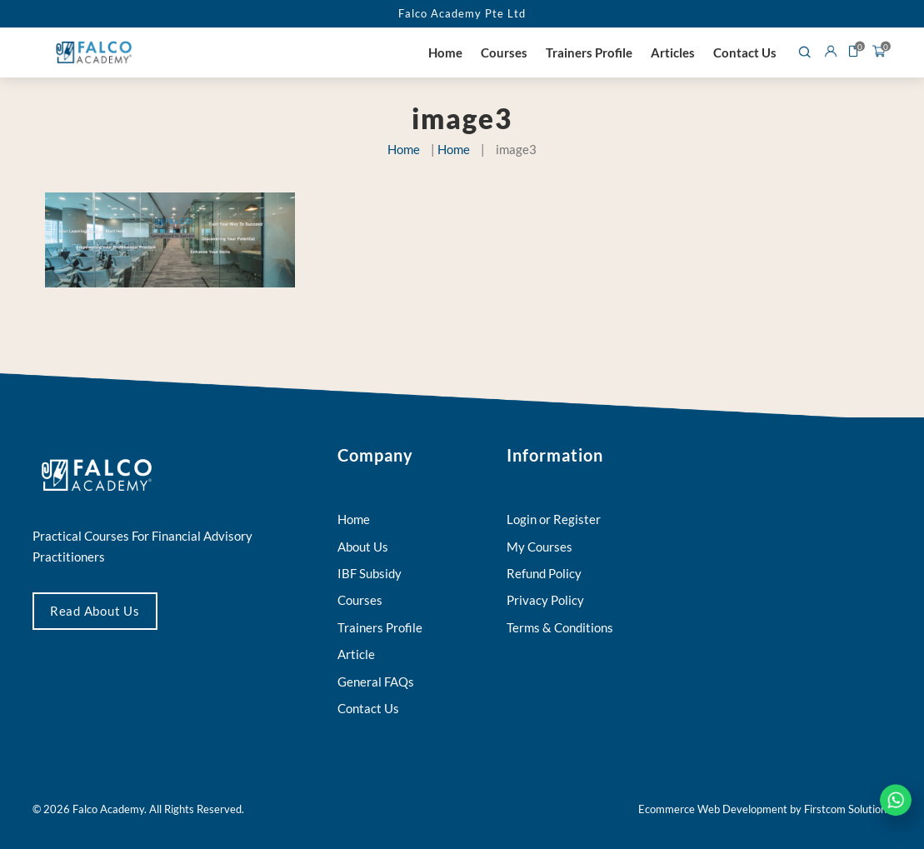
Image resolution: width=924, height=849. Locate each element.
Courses (504, 52)
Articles (673, 52)
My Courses (539, 546)
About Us (362, 546)
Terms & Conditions (560, 627)
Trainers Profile (589, 52)
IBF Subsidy (369, 573)
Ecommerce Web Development (712, 809)
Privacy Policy (545, 599)
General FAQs (375, 681)
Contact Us (745, 52)
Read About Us (95, 610)
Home (445, 52)
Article (356, 654)
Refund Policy (544, 573)
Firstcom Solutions (848, 809)
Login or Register (554, 519)
